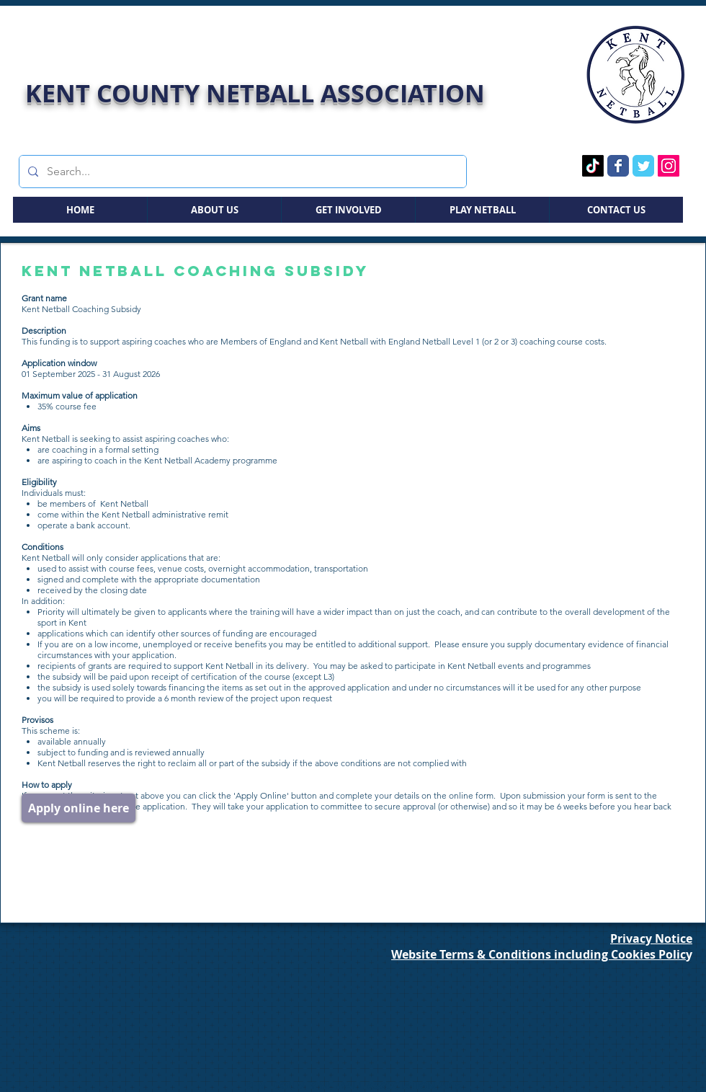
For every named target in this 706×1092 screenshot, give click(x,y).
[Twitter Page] (643, 166)
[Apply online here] (78, 808)
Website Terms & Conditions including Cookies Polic (538, 954)
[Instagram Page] (668, 166)
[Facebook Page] (618, 166)
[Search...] (241, 171)
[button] (214, 210)
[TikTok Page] (593, 166)
